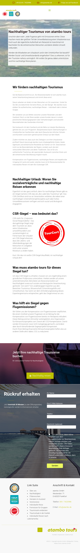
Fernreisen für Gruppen (39, 507)
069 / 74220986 (65, 502)
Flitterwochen (35, 496)
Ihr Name (61, 394)
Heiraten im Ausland (37, 499)
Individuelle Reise (36, 505)
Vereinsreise (34, 502)
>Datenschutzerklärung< (58, 460)
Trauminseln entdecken (39, 510)
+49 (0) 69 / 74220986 (23, 3)
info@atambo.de (46, 3)
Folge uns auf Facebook (69, 3)
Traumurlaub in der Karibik (40, 513)
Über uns (33, 491)
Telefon (61, 415)
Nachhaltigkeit (35, 493)
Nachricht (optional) (61, 426)
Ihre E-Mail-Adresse (61, 405)
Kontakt (54, 534)
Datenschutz (69, 534)
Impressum (61, 534)
